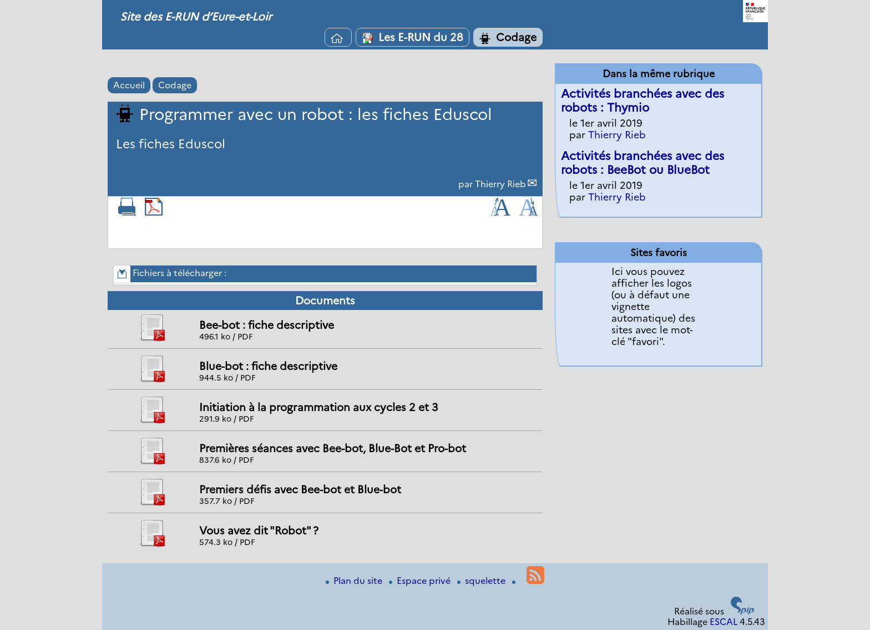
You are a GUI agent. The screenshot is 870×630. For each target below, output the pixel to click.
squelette (482, 581)
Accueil (129, 85)
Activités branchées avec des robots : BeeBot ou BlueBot (642, 163)
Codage (508, 37)
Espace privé (421, 581)
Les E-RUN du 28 (412, 37)
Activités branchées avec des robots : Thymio (642, 100)
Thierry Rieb (500, 184)
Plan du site (355, 581)
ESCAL (723, 622)
